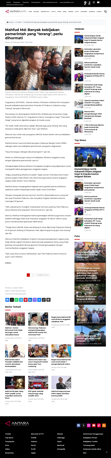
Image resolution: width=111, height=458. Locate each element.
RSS (84, 453)
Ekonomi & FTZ (45, 11)
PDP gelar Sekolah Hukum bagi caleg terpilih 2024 (35, 393)
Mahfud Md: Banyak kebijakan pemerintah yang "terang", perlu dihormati (52, 22)
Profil (33, 449)
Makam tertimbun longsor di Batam (86, 297)
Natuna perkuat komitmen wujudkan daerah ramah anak (92, 65)
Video (7, 449)
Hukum (59, 11)
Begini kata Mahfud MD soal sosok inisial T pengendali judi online (61, 362)
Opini (59, 441)
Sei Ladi (81, 320)
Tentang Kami (35, 2)
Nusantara (9, 453)
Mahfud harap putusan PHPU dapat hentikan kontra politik (60, 393)
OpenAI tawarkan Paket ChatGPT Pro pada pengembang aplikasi (94, 103)
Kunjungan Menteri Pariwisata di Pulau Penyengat (87, 254)
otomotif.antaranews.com (14, 5)
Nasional (60, 445)
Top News (25, 2)
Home (10, 22)
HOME (30, 11)
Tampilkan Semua (42, 275)
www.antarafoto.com (67, 2)
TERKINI (79, 29)
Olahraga (92, 11)
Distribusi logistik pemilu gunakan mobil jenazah (89, 338)
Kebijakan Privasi (90, 438)
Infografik (61, 449)
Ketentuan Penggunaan (93, 434)
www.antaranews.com (50, 2)
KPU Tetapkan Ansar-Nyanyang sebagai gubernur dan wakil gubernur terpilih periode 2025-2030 (88, 273)
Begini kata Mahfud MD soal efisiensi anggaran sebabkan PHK (61, 319)
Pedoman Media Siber (92, 449)
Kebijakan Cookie (90, 441)
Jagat (77, 11)
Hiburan (70, 11)
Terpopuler (16, 2)
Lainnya (99, 11)
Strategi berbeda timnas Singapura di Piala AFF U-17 (94, 76)
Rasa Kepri (84, 11)
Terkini (8, 2)
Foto (77, 236)
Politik (53, 11)
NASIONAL (36, 11)
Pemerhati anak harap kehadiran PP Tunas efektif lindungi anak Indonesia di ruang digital (93, 89)
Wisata (60, 434)
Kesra (65, 11)
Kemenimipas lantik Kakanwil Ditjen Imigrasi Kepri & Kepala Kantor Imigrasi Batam (87, 173)
